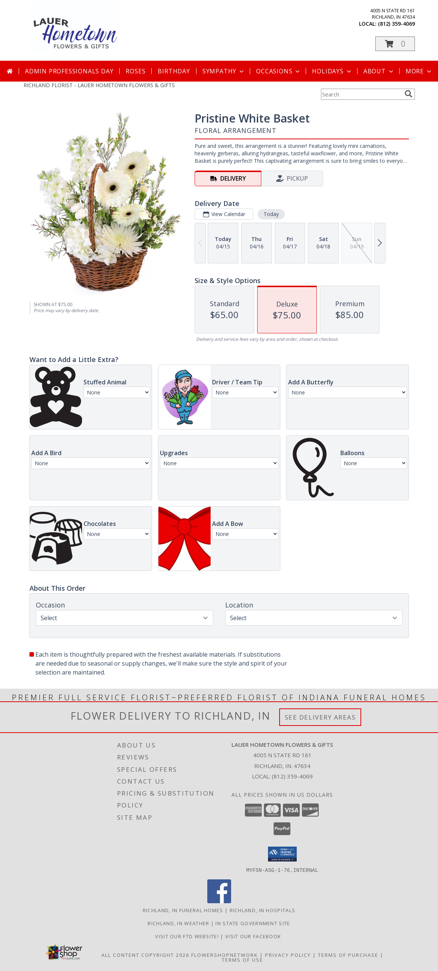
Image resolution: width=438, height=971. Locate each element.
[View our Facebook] (219, 900)
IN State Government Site (252, 923)
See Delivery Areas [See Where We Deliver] (320, 717)
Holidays (332, 71)
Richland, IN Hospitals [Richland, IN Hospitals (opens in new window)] (263, 910)
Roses (135, 71)
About (379, 71)
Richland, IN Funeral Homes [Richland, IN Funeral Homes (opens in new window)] (183, 910)
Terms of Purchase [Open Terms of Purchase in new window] (348, 954)
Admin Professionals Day (69, 71)
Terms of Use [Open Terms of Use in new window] (242, 959)
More (419, 71)
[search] (409, 94)
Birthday (174, 71)
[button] (395, 44)
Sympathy (223, 71)
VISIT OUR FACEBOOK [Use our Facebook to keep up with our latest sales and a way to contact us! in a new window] (254, 936)
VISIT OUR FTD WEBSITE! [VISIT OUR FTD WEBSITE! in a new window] (187, 936)
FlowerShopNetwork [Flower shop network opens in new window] (224, 954)
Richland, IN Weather (178, 923)
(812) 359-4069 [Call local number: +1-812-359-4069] (396, 23)
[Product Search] (361, 94)
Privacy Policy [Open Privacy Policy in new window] (288, 954)
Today (270, 214)
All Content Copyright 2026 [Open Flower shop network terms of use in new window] (145, 954)
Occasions (278, 71)
